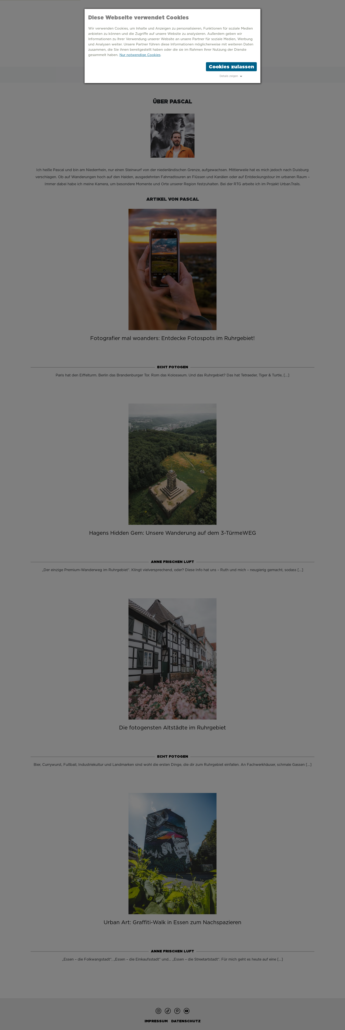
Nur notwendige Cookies (139, 55)
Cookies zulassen (231, 66)
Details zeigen (229, 76)
